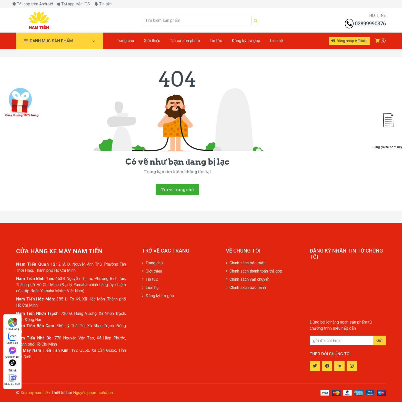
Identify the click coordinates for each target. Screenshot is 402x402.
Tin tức (103, 4)
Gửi (379, 340)
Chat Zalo (12, 338)
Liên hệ (150, 287)
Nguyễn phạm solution (93, 392)
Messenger (12, 352)
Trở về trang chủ (177, 189)
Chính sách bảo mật (245, 262)
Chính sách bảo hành (246, 287)
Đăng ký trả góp (158, 295)
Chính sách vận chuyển (247, 279)
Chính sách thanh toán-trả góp (254, 271)
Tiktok (12, 365)
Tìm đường (12, 324)
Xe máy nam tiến (35, 392)
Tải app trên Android (32, 4)
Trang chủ (152, 262)
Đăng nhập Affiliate (349, 41)
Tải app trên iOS (73, 4)
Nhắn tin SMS (12, 379)
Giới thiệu (152, 271)
